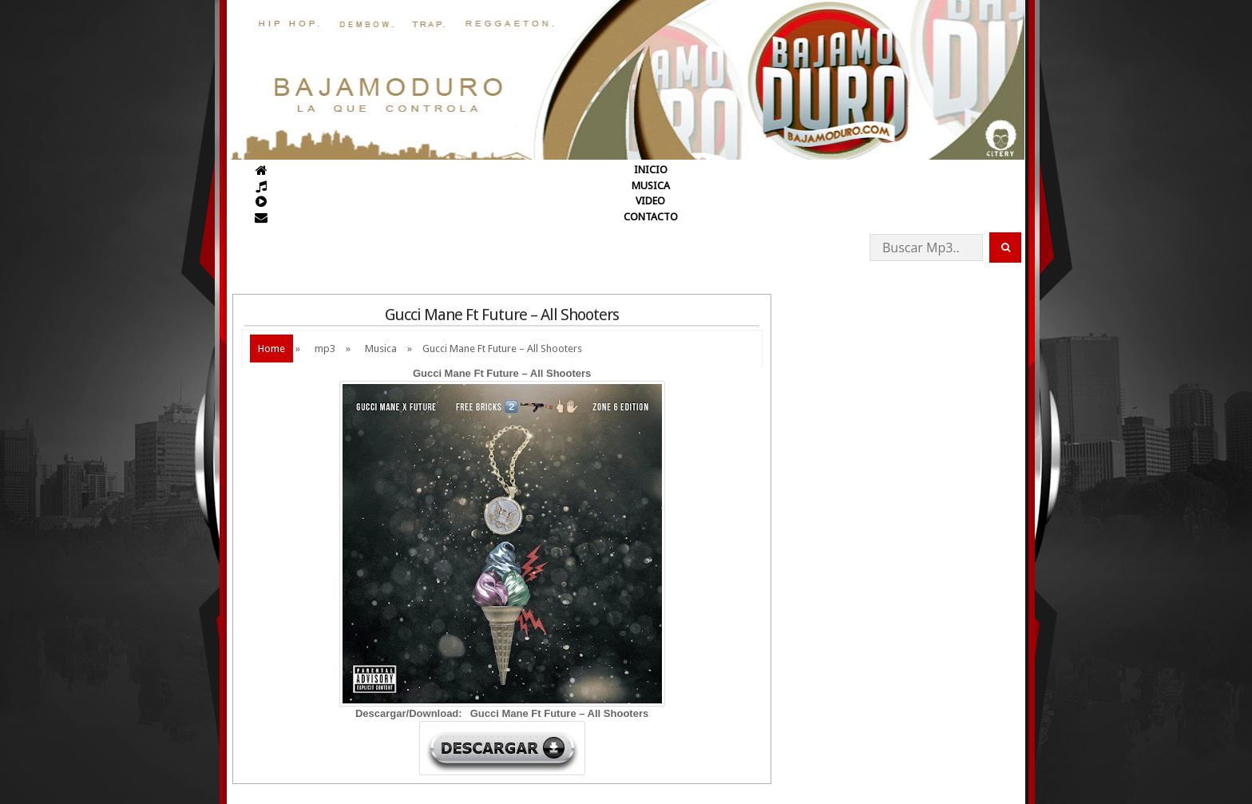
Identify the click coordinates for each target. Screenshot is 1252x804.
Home (271, 348)
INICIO (651, 170)
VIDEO (650, 201)
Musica (381, 348)
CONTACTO (651, 217)
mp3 (325, 348)
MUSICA (651, 186)
